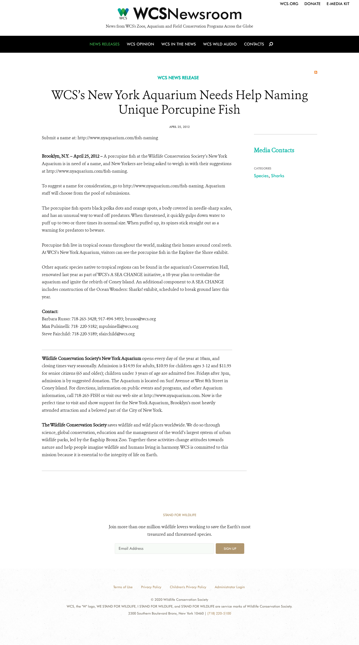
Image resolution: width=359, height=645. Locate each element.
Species (261, 175)
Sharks (277, 175)
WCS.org (289, 3)
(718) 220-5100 (219, 613)
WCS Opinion (140, 44)
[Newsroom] (179, 15)
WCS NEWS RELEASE (178, 77)
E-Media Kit (338, 3)
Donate (312, 3)
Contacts (254, 44)
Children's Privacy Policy (188, 587)
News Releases (105, 44)
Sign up (230, 548)
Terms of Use (123, 587)
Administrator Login (230, 587)
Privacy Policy (151, 587)
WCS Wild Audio (220, 44)
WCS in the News (178, 44)
